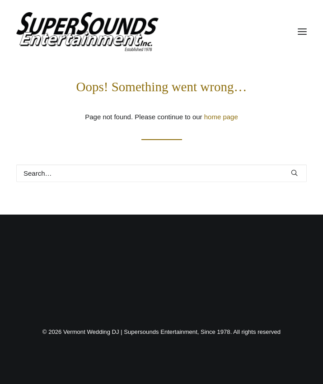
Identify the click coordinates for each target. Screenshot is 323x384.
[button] (302, 31)
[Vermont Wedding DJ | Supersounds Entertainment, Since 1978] (87, 31)
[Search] (161, 173)
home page (221, 117)
